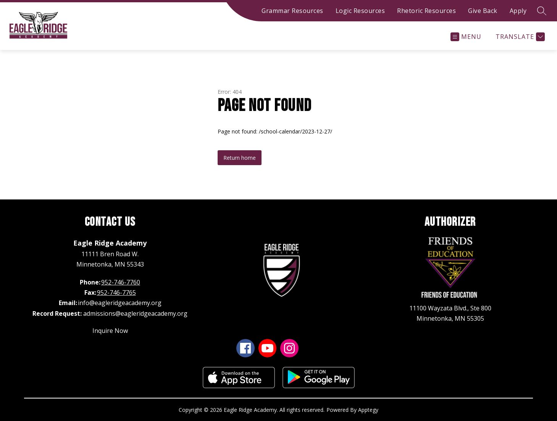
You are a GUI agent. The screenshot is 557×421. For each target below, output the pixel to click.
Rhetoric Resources (426, 10)
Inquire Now (110, 330)
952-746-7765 (116, 292)
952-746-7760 (120, 282)
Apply (518, 10)
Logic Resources (360, 10)
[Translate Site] (519, 37)
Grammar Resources (292, 10)
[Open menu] (465, 37)
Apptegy (368, 409)
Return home (239, 157)
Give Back (482, 10)
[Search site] (541, 10)
